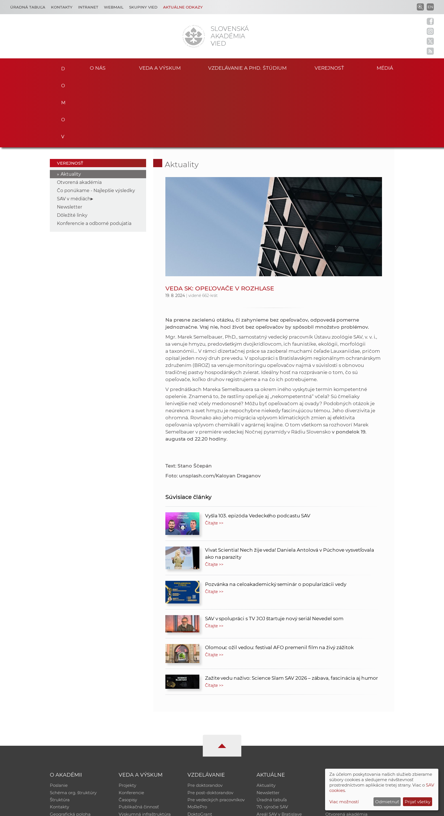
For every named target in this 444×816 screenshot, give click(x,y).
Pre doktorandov (205, 715)
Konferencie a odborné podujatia (94, 153)
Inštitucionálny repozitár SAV (355, 715)
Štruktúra (60, 730)
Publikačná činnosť (139, 737)
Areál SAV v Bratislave (279, 744)
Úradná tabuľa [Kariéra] (27, 7)
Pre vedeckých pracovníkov (216, 730)
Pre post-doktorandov (210, 722)
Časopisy (128, 730)
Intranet (88, 7)
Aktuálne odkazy (183, 7)
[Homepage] (193, 36)
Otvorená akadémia (79, 112)
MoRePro (197, 737)
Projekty (127, 715)
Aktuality (71, 104)
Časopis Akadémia (344, 737)
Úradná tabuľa (272, 730)
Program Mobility (205, 752)
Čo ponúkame (272, 752)
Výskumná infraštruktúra (145, 744)
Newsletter (69, 136)
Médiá (385, 68)
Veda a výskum (160, 68)
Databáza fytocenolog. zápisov (357, 730)
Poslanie (59, 715)
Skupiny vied (143, 7)
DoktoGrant (199, 744)
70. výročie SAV (272, 737)
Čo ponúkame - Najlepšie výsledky (96, 120)
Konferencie (131, 722)
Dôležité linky (72, 145)
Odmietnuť (387, 801)
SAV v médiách (74, 128)
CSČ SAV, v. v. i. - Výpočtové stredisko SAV (134, 809)
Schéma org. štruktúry (73, 722)
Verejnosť (329, 68)
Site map (305, 809)
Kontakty (61, 7)
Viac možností (344, 801)
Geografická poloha (70, 744)
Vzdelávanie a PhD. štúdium (247, 68)
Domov (61, 66)
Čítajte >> (214, 452)
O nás (98, 68)
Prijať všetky (417, 801)
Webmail (113, 7)
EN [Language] (430, 7)
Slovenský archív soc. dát (351, 722)
